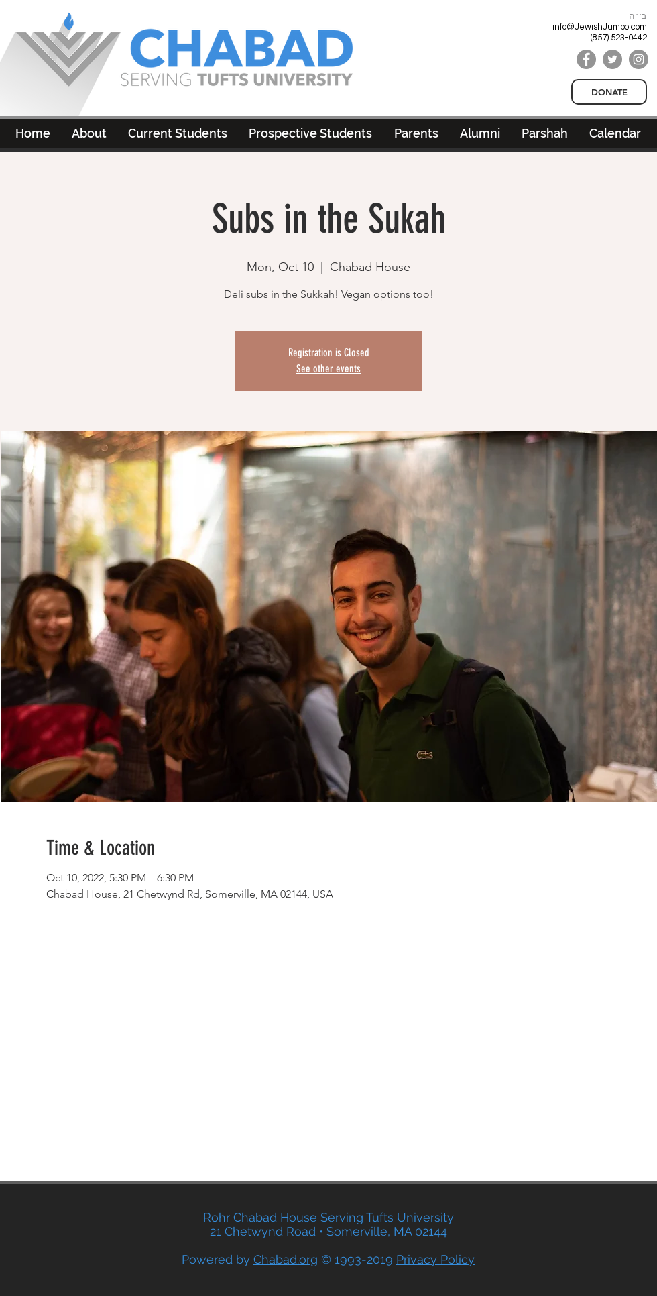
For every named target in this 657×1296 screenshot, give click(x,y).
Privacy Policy (435, 1259)
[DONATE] (609, 92)
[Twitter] (612, 59)
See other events (328, 368)
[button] (480, 133)
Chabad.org (285, 1259)
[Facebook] (586, 59)
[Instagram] (638, 59)
